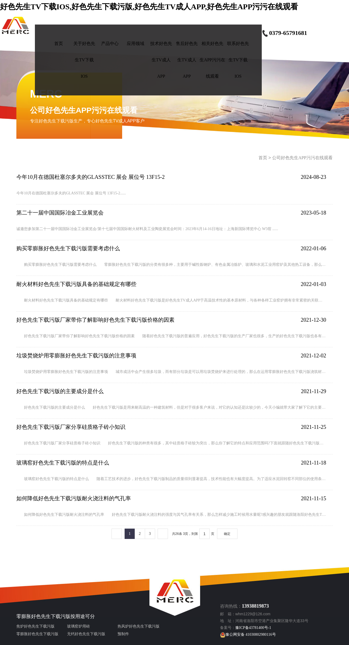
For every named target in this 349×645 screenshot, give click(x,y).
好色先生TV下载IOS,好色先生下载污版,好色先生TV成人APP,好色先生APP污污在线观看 (149, 6)
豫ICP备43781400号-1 (253, 628)
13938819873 (255, 606)
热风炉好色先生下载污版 (139, 626)
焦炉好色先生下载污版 (35, 626)
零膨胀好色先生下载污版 (43, 616)
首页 (262, 157)
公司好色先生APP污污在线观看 (302, 157)
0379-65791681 (284, 32)
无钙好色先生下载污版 (86, 634)
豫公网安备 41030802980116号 (248, 634)
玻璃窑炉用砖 (78, 626)
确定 (227, 534)
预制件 (123, 634)
